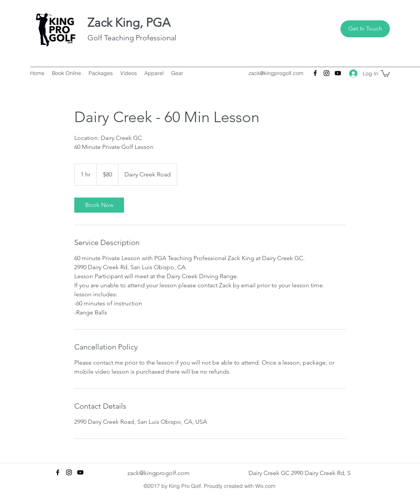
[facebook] (315, 73)
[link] (99, 205)
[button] (385, 73)
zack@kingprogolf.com (276, 73)
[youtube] (338, 73)
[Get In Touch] (365, 28)
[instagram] (326, 73)
